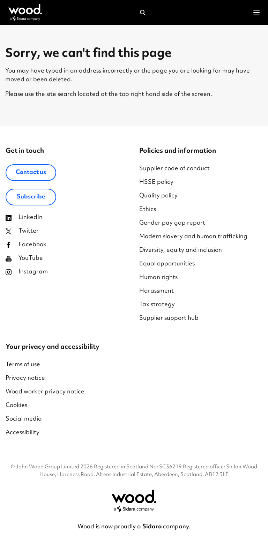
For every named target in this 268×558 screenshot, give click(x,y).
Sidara (152, 527)
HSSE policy (156, 182)
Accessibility (22, 433)
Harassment (156, 291)
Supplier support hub (169, 318)
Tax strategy (157, 305)
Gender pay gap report (172, 223)
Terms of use (23, 365)
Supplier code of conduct (174, 169)
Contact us (31, 173)
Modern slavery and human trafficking (193, 237)
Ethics (147, 209)
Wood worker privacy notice (45, 392)
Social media (24, 419)
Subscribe (31, 197)
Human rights (158, 277)
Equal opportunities (167, 264)
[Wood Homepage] (25, 12)
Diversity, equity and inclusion (180, 250)
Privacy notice (25, 378)
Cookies (16, 405)
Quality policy (158, 196)
